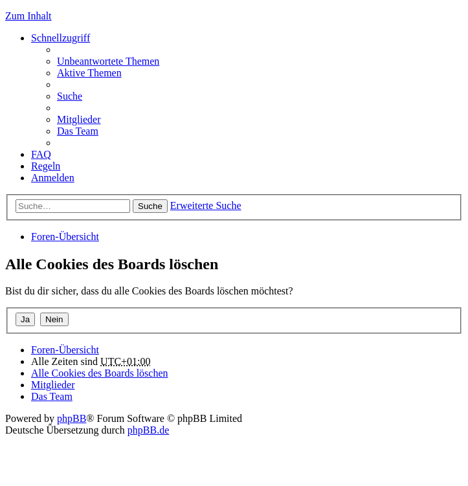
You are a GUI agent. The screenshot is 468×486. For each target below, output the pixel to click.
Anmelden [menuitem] (52, 177)
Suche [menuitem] (69, 96)
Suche (150, 206)
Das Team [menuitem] (77, 131)
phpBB (71, 418)
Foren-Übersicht (65, 236)
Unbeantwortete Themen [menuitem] (108, 61)
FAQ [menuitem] (41, 154)
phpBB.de (148, 430)
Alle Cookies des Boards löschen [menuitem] (99, 373)
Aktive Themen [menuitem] (89, 72)
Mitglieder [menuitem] (79, 119)
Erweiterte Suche (205, 205)
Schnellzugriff (60, 37)
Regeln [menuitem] (45, 165)
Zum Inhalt (28, 15)
